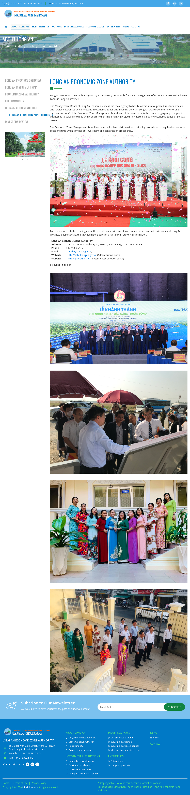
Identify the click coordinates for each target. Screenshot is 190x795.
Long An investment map (21, 87)
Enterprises (112, 26)
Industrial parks (73, 26)
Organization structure (21, 108)
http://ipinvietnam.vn (79, 258)
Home (6, 783)
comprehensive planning (80, 761)
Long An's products (119, 765)
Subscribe (174, 707)
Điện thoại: (22, 3)
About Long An (20, 26)
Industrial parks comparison (123, 745)
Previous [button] (2, 144)
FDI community (14, 101)
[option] (25, 144)
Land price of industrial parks (82, 773)
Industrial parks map (120, 741)
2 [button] (27, 159)
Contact (135, 26)
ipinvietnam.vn (30, 787)
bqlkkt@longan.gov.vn (79, 251)
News (124, 26)
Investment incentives (78, 769)
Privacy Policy (38, 783)
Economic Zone (94, 26)
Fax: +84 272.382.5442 (21, 757)
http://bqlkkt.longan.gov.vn (82, 255)
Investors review (16, 122)
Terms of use (20, 783)
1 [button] (22, 159)
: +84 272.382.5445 (30, 753)
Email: (66, 3)
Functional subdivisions (79, 765)
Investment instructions (46, 26)
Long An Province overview (23, 80)
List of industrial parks (120, 737)
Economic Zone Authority (22, 94)
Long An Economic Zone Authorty (27, 115)
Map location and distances (123, 750)
